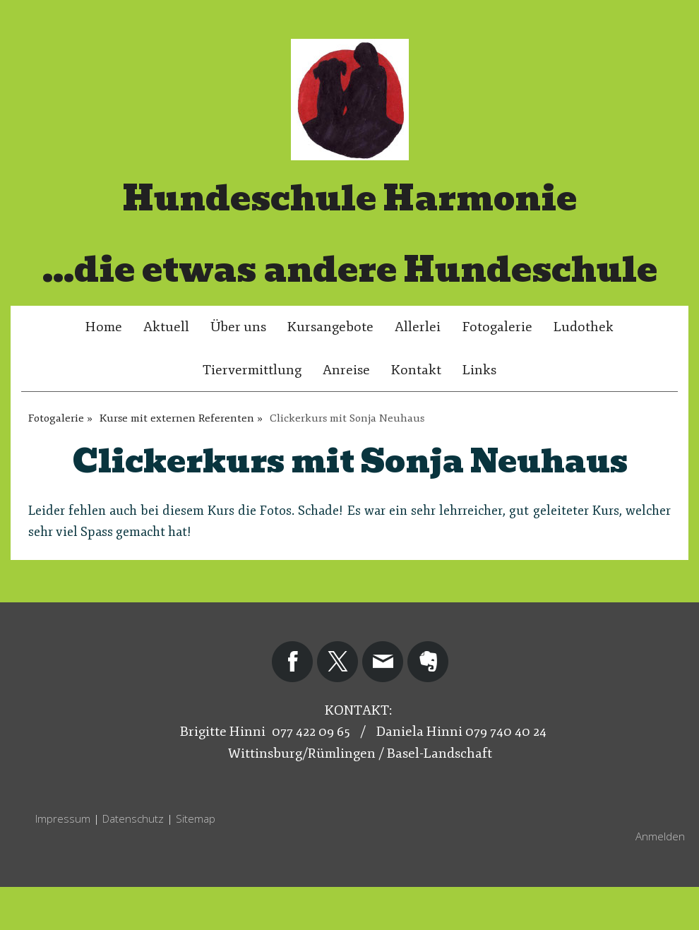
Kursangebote (330, 326)
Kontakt (416, 370)
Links (479, 370)
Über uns (238, 326)
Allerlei (418, 326)
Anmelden (660, 836)
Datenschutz (133, 818)
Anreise (346, 370)
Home (103, 326)
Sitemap (195, 818)
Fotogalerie (497, 326)
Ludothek (584, 326)
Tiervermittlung (252, 370)
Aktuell (166, 326)
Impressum (62, 818)
